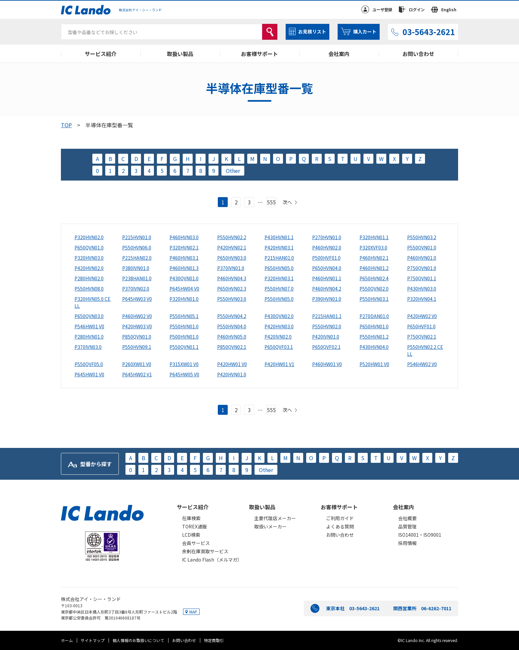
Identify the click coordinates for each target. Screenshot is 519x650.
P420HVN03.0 (279, 326)
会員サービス (196, 543)
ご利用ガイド (340, 518)
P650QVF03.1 (278, 347)
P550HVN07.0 (279, 288)
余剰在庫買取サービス (205, 551)
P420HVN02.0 (89, 268)
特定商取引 (214, 640)
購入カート (364, 31)
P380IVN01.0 (135, 268)
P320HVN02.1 (184, 247)
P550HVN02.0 (326, 326)
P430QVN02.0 (279, 316)
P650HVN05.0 (279, 268)
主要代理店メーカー (275, 518)
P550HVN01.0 (184, 326)
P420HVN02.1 (231, 247)
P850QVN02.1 (231, 347)
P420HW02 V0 (422, 316)
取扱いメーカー (270, 526)
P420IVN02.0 (278, 336)
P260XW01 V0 (136, 364)
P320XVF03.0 (373, 247)
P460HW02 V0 (137, 316)
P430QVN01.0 (184, 278)
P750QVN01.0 (421, 268)
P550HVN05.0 (279, 299)
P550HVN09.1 (136, 347)
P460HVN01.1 (326, 278)
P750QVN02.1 (421, 336)
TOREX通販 (194, 526)
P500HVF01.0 (326, 257)
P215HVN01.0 (136, 237)
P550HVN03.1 (374, 299)
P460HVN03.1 (184, 257)
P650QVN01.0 (89, 247)
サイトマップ (93, 640)
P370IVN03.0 (88, 347)
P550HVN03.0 (231, 299)
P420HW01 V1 (279, 364)
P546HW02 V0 (422, 364)
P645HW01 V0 (89, 374)
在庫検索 (191, 518)
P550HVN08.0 (89, 288)
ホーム (67, 640)
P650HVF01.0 (421, 326)
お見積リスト (312, 31)
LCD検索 (191, 534)
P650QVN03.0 (89, 316)
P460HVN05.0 (231, 336)
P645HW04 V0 (184, 288)
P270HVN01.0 (326, 237)
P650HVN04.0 (326, 268)
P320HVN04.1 (421, 299)
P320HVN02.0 (89, 237)
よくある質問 (340, 526)
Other (233, 171)
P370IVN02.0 (135, 288)
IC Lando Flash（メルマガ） (212, 559)
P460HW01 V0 (327, 364)
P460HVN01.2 (374, 268)
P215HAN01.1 (327, 316)
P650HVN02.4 (374, 278)
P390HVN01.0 (326, 299)
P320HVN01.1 (374, 237)
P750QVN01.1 (421, 278)
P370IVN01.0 (230, 268)
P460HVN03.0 (184, 237)
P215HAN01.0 (279, 257)
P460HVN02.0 (326, 247)
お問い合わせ (418, 54)
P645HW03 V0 (137, 299)
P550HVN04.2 (231, 316)
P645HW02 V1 (137, 374)
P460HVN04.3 (231, 278)
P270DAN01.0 (374, 316)
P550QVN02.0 (374, 288)
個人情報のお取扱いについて (138, 640)
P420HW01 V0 (232, 364)
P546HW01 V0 (89, 326)
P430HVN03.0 (421, 288)
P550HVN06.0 (136, 247)
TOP (66, 125)
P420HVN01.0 (231, 374)
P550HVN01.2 (374, 336)
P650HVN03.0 (231, 257)
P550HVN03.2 (421, 237)
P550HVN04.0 (231, 326)
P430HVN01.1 (279, 237)
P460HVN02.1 (374, 257)
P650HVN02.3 (231, 288)
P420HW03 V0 (137, 326)
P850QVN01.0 (136, 336)
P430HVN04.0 (374, 347)
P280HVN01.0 (89, 336)
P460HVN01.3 (184, 268)
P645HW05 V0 (184, 374)
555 (271, 202)
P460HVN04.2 (326, 288)
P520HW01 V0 (374, 364)
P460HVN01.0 (421, 257)
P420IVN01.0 (325, 336)
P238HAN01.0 (137, 278)
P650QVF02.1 (326, 347)
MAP (193, 612)
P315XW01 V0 (184, 364)
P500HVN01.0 (184, 336)
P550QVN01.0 (421, 247)
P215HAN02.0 (137, 257)
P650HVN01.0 (374, 326)
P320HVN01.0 (184, 299)
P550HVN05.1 (184, 316)
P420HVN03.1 (279, 247)
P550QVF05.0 (88, 364)
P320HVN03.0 (89, 257)
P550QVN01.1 (184, 347)
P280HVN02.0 (89, 278)
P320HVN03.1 (279, 278)
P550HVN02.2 (231, 237)
